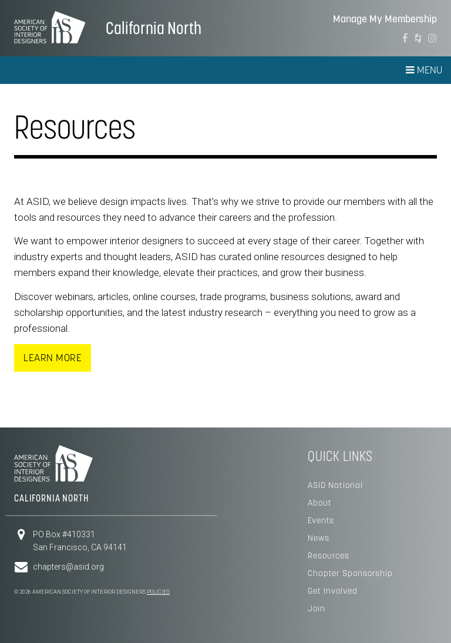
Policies (158, 592)
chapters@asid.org (68, 566)
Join (316, 608)
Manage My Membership (385, 19)
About (320, 502)
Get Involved (333, 590)
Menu (424, 69)
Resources (328, 555)
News (318, 538)
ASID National (335, 485)
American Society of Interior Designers (49, 27)
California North (153, 28)
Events (321, 520)
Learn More (52, 357)
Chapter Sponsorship (350, 573)
